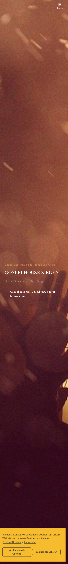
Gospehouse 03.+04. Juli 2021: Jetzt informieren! (32, 295)
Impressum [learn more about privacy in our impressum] (30, 542)
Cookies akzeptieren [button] (46, 552)
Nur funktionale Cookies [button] (17, 552)
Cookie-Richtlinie (12, 542)
